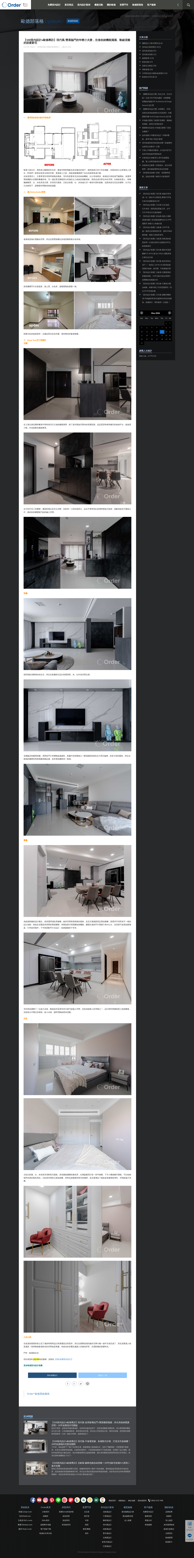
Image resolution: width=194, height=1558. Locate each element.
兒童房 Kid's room (25, 1520)
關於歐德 (169, 1507)
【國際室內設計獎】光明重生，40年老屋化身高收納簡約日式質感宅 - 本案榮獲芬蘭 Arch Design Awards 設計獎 (157, 113)
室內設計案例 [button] (83, 4)
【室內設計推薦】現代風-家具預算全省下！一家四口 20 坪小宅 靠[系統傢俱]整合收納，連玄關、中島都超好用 (156, 265)
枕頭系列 (66, 1520)
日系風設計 (107, 1546)
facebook (33, 1500)
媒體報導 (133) (148, 58)
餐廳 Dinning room (25, 1525)
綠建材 (83, 1500)
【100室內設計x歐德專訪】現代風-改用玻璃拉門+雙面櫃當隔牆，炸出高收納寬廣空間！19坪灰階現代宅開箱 (90, 1424)
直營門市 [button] (124, 4)
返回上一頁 (102, 1375)
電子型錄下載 (45, 1529)
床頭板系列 (66, 1525)
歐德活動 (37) (147, 62)
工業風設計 (107, 1516)
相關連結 (121, 1500)
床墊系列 (66, 1507)
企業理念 (168, 1533)
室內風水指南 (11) (149, 54)
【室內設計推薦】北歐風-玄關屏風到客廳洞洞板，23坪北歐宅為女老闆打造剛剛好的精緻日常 (156, 276)
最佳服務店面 (128, 1516)
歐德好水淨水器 (45, 1533)
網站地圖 (131, 1500)
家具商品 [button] (69, 4)
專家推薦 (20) (147, 69)
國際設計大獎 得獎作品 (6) (152, 43)
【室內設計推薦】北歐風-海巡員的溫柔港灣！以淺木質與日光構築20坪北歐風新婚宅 (156, 242)
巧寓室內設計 (102, 1500)
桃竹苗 (86, 1516)
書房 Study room (25, 1529)
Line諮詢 (189, 1539)
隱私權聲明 (142, 1500)
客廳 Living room (25, 1512)
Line (58, 1500)
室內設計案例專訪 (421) (151, 47)
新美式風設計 (107, 1542)
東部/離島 (87, 1529)
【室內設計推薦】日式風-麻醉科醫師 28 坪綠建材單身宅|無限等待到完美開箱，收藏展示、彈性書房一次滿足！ (157, 298)
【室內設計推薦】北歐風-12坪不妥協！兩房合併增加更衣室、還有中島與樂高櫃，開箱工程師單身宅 (157, 231)
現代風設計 (107, 1525)
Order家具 (46, 1507)
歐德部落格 (137, 4)
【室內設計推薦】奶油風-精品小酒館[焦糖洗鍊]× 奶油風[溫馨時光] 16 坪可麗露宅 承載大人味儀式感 (157, 220)
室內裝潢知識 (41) (149, 51)
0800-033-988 (157, 1500)
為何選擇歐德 (169, 1525)
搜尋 (188, 5)
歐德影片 (168, 1542)
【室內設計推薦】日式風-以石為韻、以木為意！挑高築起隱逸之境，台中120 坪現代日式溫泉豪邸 (156, 208)
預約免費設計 (52, 1375)
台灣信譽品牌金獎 (90, 1500)
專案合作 (148, 1520)
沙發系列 (45, 1512)
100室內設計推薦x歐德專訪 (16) (154, 73)
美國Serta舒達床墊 (66, 1512)
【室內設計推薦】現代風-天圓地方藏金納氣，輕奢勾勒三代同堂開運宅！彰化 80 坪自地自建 (157, 287)
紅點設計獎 (64, 1500)
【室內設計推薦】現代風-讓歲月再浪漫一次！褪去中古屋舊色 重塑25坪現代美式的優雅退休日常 (156, 197)
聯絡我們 (112, 1500)
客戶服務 (148, 1507)
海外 (87, 1533)
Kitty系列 (45, 1520)
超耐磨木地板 (45, 1525)
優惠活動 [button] (98, 4)
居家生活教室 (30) (149, 66)
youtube (39, 1500)
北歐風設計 (107, 1512)
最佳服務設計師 (128, 1512)
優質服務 (128, 1507)
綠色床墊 (66, 1516)
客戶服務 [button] (151, 4)
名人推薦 (127, 1520)
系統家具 (25, 1507)
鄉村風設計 (107, 1520)
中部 (87, 1520)
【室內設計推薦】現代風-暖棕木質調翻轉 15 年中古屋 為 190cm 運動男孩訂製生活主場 (156, 253)
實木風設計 (107, 1533)
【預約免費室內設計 (62, 1359)
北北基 (86, 1512)
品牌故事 (168, 1512)
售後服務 (148, 1525)
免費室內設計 (54, 4)
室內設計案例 (107, 1507)
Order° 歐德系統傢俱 (38, 1393)
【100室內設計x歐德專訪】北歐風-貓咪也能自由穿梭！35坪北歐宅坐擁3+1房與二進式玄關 (90, 1464)
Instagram (45, 1500)
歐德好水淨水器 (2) (149, 77)
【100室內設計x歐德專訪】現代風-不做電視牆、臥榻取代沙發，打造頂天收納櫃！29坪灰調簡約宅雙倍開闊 (90, 1442)
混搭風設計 (107, 1529)
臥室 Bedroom (25, 1516)
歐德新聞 (168, 1537)
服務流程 (148, 1516)
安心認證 (168, 1520)
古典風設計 (107, 1537)
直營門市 (86, 1507)
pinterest (52, 1500)
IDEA (77, 1500)
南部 (87, 1525)
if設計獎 (71, 1500)
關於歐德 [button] (111, 4)
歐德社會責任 (169, 1529)
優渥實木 (96, 1500)
